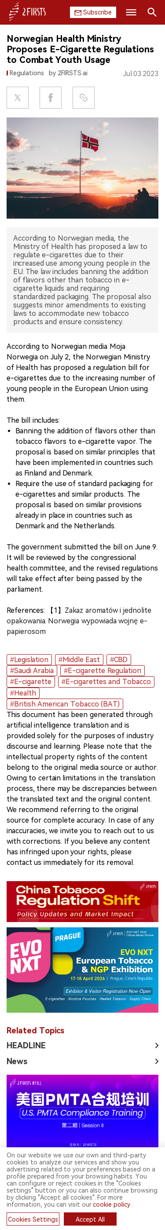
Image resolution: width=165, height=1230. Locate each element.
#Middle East (79, 659)
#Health (23, 693)
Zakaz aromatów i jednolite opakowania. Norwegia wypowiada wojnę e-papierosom (79, 621)
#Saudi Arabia (32, 670)
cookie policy (111, 1204)
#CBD (119, 659)
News (17, 1061)
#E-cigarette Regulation (102, 670)
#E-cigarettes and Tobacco (106, 681)
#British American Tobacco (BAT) (65, 704)
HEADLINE (26, 1045)
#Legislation (29, 659)
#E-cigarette (30, 681)
